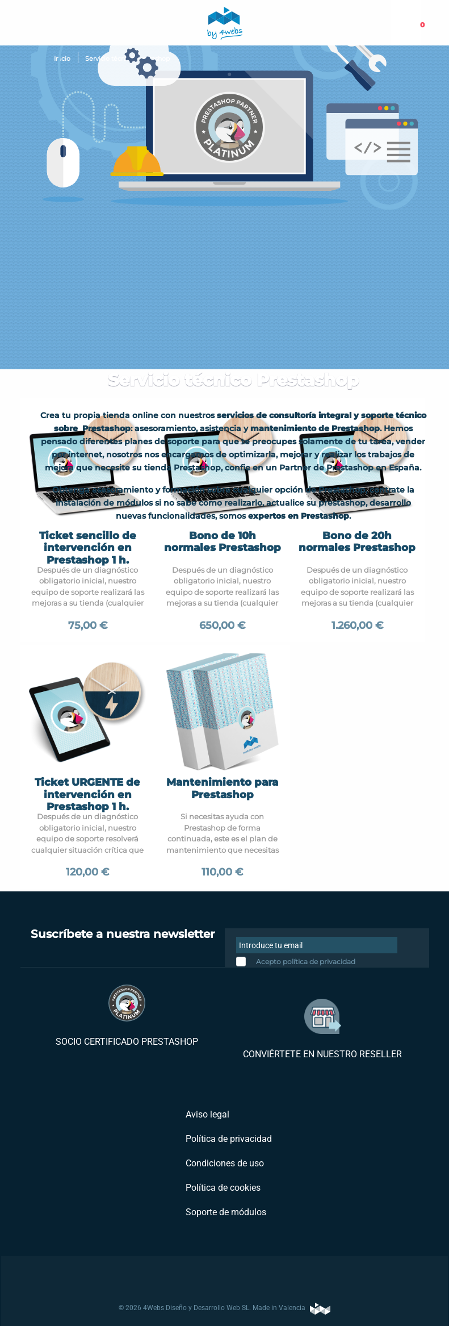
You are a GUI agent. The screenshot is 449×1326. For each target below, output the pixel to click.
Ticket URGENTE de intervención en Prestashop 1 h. (87, 794)
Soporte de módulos (224, 1212)
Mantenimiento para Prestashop (222, 788)
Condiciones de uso (223, 1163)
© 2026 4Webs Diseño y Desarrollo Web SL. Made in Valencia (224, 1309)
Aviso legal (206, 1114)
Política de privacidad (227, 1138)
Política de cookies (222, 1187)
